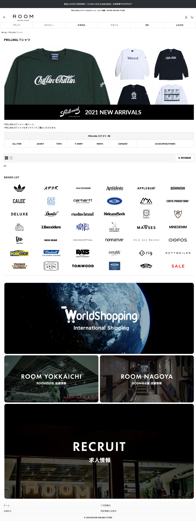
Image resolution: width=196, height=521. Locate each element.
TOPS (59, 143)
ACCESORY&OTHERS (165, 143)
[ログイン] (186, 17)
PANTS (100, 143)
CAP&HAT (123, 143)
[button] (4, 17)
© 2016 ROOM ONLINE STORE (98, 517)
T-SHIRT (79, 143)
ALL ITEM (16, 143)
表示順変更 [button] (184, 157)
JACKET (40, 143)
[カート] (192, 17)
